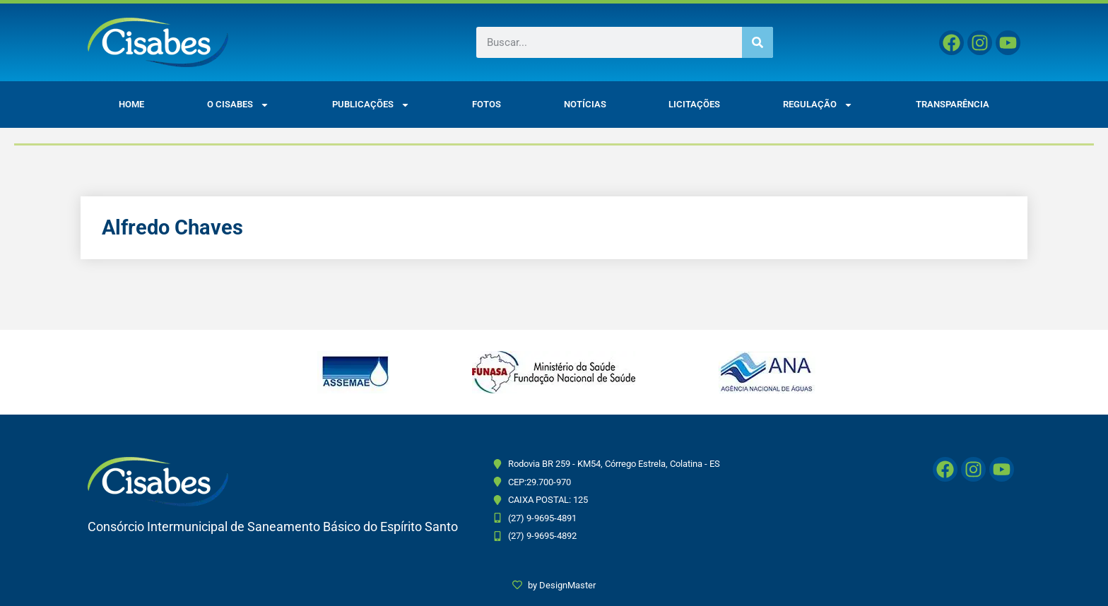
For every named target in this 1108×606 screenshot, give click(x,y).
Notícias (585, 104)
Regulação (818, 105)
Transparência (952, 104)
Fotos (486, 104)
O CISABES (238, 105)
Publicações (371, 105)
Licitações (694, 104)
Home (131, 104)
